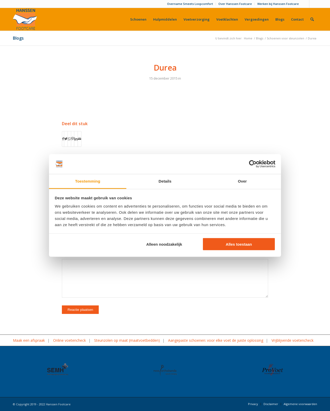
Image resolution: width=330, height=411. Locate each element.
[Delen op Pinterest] (72, 138)
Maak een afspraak (29, 340)
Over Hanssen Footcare (235, 4)
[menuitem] (190, 4)
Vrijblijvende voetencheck (292, 340)
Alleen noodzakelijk (164, 244)
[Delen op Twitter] (66, 138)
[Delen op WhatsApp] (69, 138)
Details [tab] (165, 181)
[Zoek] (312, 19)
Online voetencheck (69, 340)
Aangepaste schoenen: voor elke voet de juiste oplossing (215, 340)
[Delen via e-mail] (79, 138)
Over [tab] (242, 181)
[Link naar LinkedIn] (313, 4)
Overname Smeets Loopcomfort (190, 4)
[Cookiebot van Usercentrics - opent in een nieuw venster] (252, 164)
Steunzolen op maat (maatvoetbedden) (127, 340)
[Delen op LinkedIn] (76, 138)
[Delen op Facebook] (63, 138)
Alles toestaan (239, 244)
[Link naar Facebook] (305, 4)
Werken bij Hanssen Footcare (278, 4)
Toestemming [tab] (87, 181)
